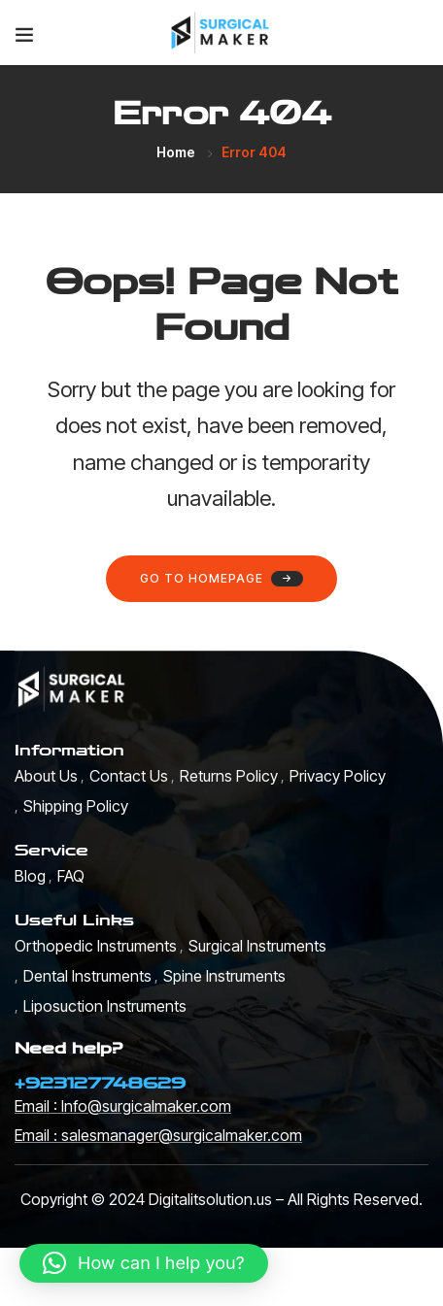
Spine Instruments (224, 976)
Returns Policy (229, 776)
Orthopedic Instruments (96, 945)
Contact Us (128, 776)
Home (175, 152)
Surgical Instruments (257, 945)
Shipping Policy (75, 806)
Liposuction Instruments (105, 1006)
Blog (30, 876)
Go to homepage (221, 578)
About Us (46, 776)
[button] (143, 1263)
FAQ (71, 876)
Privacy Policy (338, 776)
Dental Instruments (87, 976)
